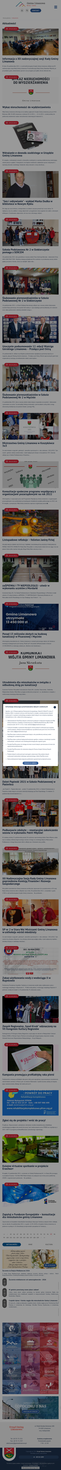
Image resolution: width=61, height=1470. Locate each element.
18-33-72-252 (19, 724)
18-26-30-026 (51, 729)
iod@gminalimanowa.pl (20, 731)
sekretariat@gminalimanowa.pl (36, 724)
